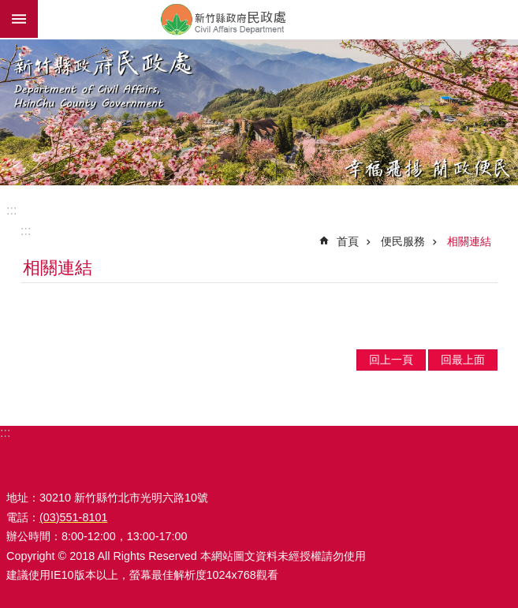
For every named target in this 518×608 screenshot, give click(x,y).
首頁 (348, 241)
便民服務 (403, 241)
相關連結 (469, 241)
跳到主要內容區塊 (8, 8)
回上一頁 (391, 359)
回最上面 (463, 359)
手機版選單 (19, 19)
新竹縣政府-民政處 (278, 19)
